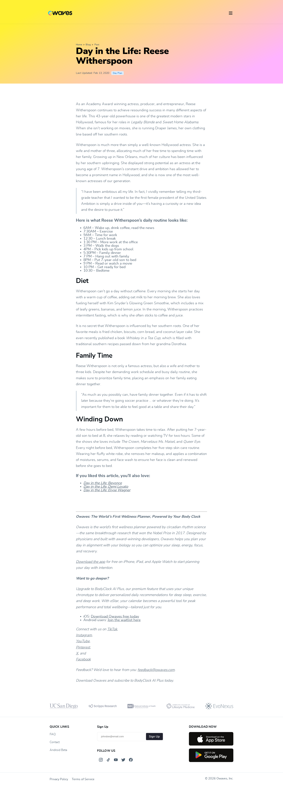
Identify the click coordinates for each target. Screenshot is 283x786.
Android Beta (58, 750)
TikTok (112, 629)
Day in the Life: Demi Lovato (105, 486)
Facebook (83, 659)
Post (96, 44)
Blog (88, 44)
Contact (55, 742)
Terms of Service (83, 779)
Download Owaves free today (115, 616)
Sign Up (154, 736)
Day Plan (117, 73)
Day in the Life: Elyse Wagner (106, 490)
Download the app (90, 562)
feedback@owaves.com (156, 670)
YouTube (83, 641)
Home (79, 44)
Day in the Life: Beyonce (102, 483)
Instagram (84, 635)
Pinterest (83, 647)
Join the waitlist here (124, 620)
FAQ (53, 734)
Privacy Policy (59, 779)
